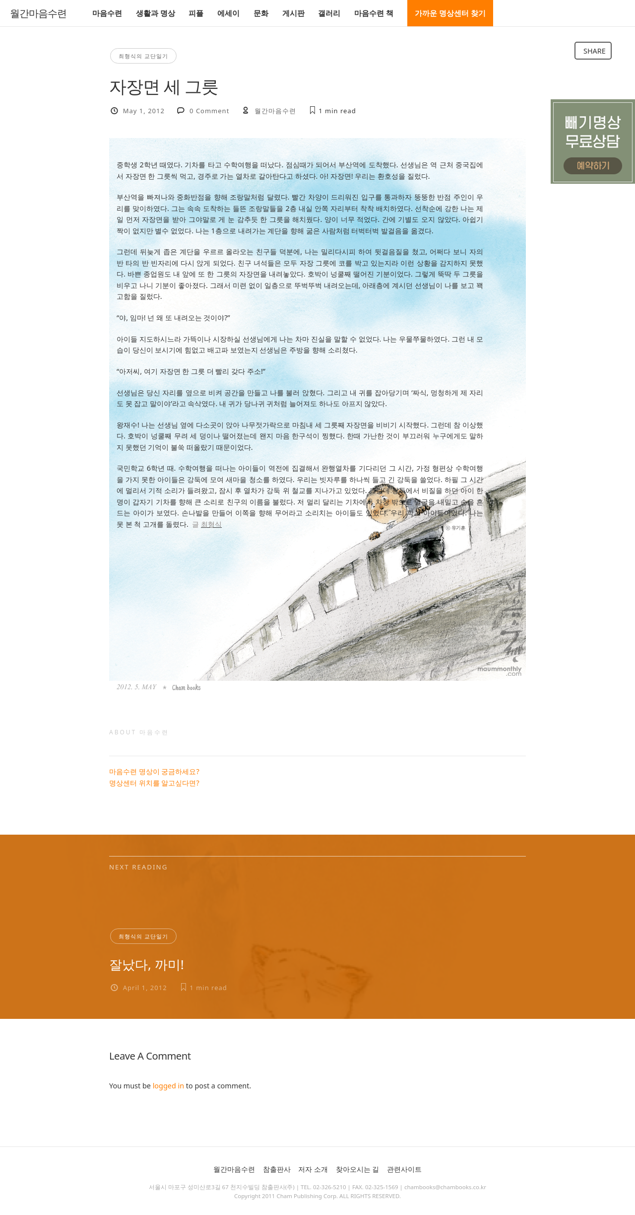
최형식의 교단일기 (143, 56)
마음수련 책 (373, 13)
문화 (261, 13)
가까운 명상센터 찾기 (450, 13)
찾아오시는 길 (358, 1169)
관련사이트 (404, 1169)
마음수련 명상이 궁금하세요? (154, 771)
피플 (196, 13)
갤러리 (329, 13)
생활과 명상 (155, 13)
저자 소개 (313, 1169)
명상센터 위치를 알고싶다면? (154, 782)
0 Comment (209, 110)
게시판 (293, 13)
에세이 (228, 13)
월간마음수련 (38, 13)
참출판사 (277, 1169)
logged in (168, 1085)
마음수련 (107, 13)
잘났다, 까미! (146, 964)
